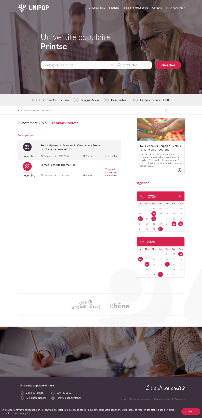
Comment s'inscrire (54, 100)
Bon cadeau (119, 100)
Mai (147, 242)
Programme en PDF (155, 100)
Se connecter (177, 7)
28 (160, 274)
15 (154, 218)
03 (181, 254)
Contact (157, 7)
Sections (114, 7)
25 (174, 224)
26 (181, 224)
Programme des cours (135, 7)
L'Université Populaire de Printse (38, 110)
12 (147, 264)
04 (140, 259)
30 (160, 229)
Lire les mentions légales (17, 413)
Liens (123, 399)
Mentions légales (162, 399)
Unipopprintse (97, 7)
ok (190, 411)
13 (140, 218)
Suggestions (90, 100)
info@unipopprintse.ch (69, 397)
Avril (148, 196)
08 (154, 213)
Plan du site (179, 399)
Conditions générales (140, 399)
